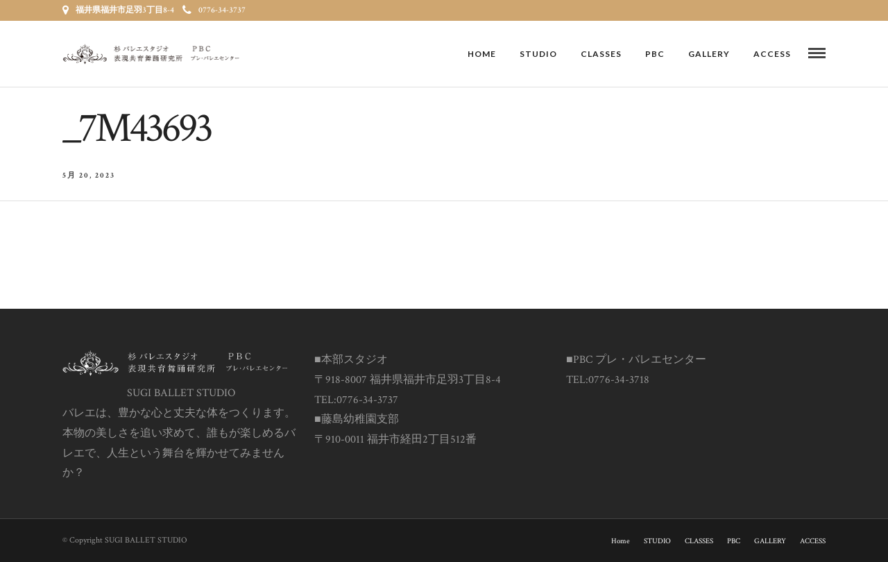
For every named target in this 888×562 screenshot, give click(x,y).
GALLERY (709, 54)
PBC (655, 54)
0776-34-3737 (214, 10)
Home (482, 54)
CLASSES (601, 54)
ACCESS (772, 54)
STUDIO (538, 54)
